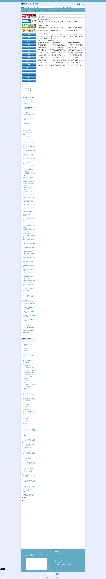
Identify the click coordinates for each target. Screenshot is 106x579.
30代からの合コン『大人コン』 (29, 143)
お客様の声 (47, 10)
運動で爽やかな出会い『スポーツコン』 (29, 230)
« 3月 (25, 101)
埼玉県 (29, 61)
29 (26, 99)
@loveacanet (59, 562)
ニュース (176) (26, 322)
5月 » (32, 101)
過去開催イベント (26, 378)
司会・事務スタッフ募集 (28, 367)
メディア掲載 (37, 10)
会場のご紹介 (26, 388)
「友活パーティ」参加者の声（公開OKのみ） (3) (29, 312)
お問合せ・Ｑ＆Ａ (26, 416)
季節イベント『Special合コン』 (29, 198)
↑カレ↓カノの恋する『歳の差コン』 (29, 139)
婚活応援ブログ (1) (26, 334)
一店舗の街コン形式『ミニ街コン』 (29, 178)
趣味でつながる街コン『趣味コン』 (29, 226)
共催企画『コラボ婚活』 (28, 251)
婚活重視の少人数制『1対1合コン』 (29, 194)
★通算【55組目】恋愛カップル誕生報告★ (29, 119)
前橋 (29, 38)
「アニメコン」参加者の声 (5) (29, 320)
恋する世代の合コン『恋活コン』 (29, 208)
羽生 (29, 64)
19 (33, 95)
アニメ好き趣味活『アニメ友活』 (29, 133)
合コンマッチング (26, 404)
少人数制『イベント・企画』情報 (29, 395)
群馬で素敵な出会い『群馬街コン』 (29, 219)
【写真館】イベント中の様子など (29, 381)
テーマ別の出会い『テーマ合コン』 (29, 163)
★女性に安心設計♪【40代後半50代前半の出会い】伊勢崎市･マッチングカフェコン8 (29, 488)
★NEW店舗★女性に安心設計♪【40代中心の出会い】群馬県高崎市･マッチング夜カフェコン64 (29, 452)
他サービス (25, 423)
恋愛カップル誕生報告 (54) (29, 327)
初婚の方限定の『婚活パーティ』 (29, 262)
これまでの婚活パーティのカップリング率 (29, 385)
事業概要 (32, 554)
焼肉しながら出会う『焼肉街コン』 (29, 215)
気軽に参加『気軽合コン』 (29, 211)
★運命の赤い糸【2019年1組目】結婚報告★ (28, 115)
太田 (29, 44)
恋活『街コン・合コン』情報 (28, 398)
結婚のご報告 (25, 420)
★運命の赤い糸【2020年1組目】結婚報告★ (28, 108)
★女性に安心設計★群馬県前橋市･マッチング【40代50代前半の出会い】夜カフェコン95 (29, 494)
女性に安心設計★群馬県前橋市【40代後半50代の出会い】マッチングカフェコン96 (29, 446)
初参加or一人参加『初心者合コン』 (29, 184)
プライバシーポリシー (28, 372)
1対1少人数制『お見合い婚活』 (29, 236)
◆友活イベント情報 (27, 130)
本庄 (29, 51)
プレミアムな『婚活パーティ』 (29, 244)
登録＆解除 (56, 10)
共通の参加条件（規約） (27, 409)
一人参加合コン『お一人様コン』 (29, 174)
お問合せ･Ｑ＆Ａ (67, 10)
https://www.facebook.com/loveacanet (65, 564)
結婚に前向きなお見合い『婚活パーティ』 (28, 277)
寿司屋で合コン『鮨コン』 (29, 201)
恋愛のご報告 (25, 418)
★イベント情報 (26, 292)
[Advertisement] (28, 523)
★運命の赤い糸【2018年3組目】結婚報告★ (28, 123)
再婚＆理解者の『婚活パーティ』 (29, 254)
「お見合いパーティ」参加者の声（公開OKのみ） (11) (29, 308)
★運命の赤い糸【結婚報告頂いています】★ (29, 111)
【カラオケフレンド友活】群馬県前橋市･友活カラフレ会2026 (29, 440)
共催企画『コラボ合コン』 (29, 181)
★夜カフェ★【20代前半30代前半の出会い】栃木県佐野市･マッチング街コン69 (29, 463)
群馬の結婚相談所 (27, 365)
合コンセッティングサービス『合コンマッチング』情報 (28, 296)
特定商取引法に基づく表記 (29, 370)
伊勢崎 (29, 41)
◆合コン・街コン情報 (27, 136)
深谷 (29, 54)
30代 (29, 74)
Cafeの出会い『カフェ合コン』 (29, 147)
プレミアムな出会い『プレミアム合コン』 (29, 170)
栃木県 (29, 67)
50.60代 (29, 80)
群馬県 (29, 47)
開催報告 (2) (26, 332)
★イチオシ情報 (26, 290)
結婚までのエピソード (28, 355)
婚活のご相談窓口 (27, 362)
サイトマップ (25, 425)
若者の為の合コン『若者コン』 (29, 222)
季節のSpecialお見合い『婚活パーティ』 (29, 266)
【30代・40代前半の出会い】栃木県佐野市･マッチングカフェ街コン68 (29, 481)
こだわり (25, 350)
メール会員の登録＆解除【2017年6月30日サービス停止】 (29, 375)
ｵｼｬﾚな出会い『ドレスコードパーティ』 (29, 155)
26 (33, 97)
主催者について (26, 10)
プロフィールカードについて (28, 413)
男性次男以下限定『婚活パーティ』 (29, 273)
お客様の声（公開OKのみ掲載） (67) (29, 304)
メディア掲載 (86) (27, 325)
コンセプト (25, 348)
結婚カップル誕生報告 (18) (29, 330)
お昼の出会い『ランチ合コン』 (29, 159)
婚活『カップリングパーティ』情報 (29, 391)
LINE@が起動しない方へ (28, 360)
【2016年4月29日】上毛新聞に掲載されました (63, 7)
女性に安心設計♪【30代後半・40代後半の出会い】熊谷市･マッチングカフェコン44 (29, 470)
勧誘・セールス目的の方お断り (29, 411)
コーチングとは (26, 353)
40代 (29, 77)
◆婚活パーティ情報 (27, 233)
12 (33, 93)
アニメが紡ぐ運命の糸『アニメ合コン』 (29, 151)
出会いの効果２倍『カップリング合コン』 (29, 258)
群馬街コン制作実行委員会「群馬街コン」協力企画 (29, 281)
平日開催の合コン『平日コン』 (29, 205)
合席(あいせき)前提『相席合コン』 (29, 188)
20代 (29, 71)
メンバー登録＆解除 (27, 458)
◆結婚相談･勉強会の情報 (28, 288)
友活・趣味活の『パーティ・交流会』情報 (29, 401)
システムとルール (26, 406)
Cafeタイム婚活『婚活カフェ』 (29, 240)
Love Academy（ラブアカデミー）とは (29, 345)
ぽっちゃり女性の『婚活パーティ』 (29, 248)
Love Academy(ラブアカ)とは (28, 342)
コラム (37, 555)
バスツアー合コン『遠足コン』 (29, 166)
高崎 (29, 34)
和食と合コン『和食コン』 (29, 191)
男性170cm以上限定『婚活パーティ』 (29, 270)
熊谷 (29, 57)
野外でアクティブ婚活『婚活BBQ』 (29, 285)
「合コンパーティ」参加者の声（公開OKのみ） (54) (29, 316)
